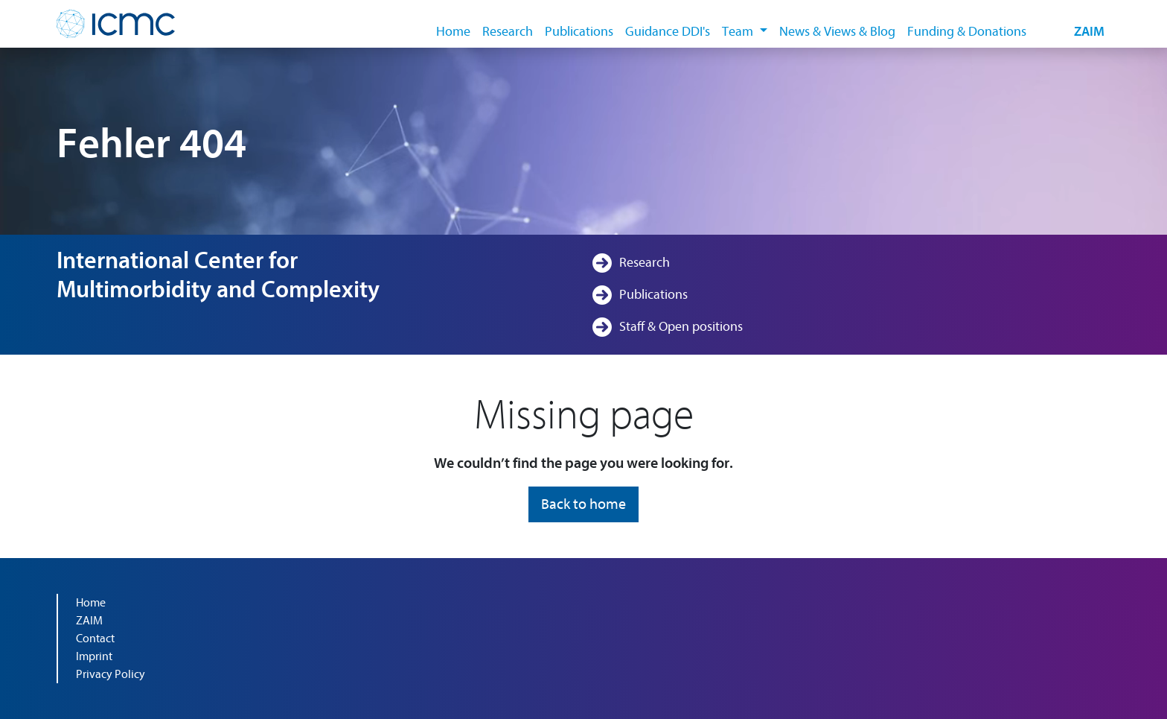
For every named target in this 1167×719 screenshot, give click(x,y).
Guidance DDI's (667, 31)
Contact (95, 638)
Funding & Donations (966, 31)
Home (453, 31)
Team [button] (739, 31)
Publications (579, 31)
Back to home (583, 504)
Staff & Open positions (681, 327)
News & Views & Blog (837, 31)
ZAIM (1089, 31)
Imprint (94, 656)
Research (507, 31)
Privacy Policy (110, 674)
